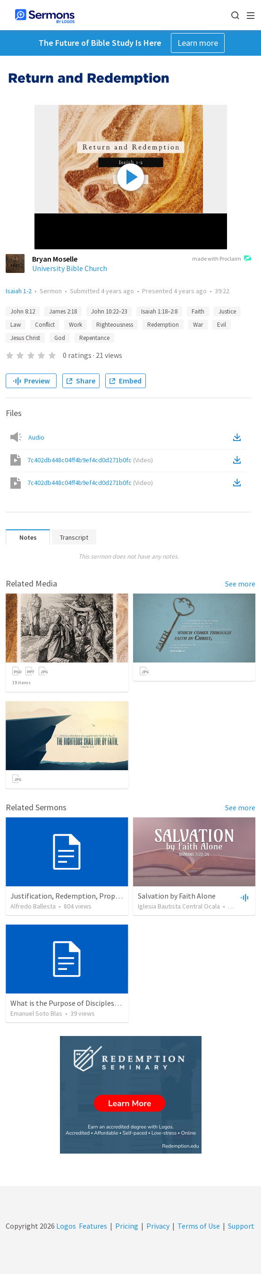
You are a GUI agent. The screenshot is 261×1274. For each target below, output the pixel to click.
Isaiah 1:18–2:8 (159, 311)
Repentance (94, 338)
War (198, 325)
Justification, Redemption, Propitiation (75, 895)
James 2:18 (63, 311)
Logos (65, 1226)
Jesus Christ (25, 338)
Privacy (157, 1226)
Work (75, 325)
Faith (198, 311)
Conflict (45, 325)
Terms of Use (198, 1226)
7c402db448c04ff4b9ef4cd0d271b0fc (90, 460)
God (59, 338)
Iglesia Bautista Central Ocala (179, 906)
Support (241, 1226)
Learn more (197, 42)
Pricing (126, 1226)
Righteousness (114, 325)
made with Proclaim (221, 259)
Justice (227, 311)
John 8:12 (22, 311)
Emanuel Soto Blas (36, 1013)
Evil (221, 325)
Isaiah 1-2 (19, 291)
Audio (36, 437)
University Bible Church (69, 268)
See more (240, 583)
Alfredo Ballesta (33, 906)
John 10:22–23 (109, 311)
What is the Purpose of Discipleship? (69, 1003)
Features (93, 1226)
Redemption (163, 325)
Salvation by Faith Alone (177, 895)
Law (15, 325)
